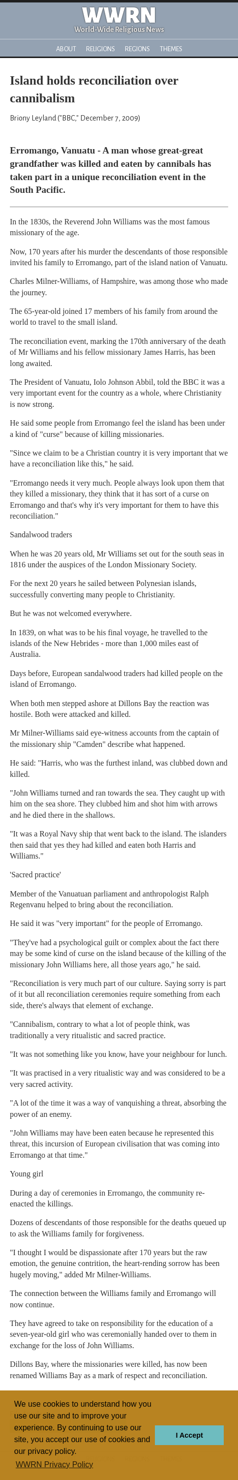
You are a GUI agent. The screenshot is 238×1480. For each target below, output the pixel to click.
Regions (137, 49)
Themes (171, 49)
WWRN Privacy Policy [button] (54, 1464)
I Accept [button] (189, 1435)
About (66, 49)
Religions (100, 49)
